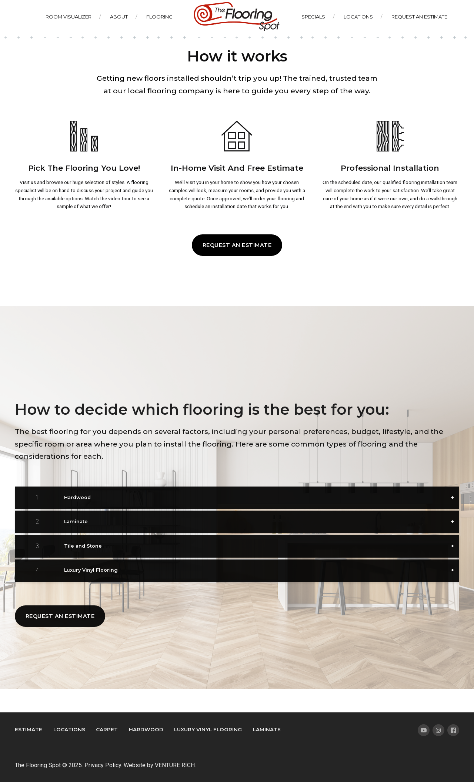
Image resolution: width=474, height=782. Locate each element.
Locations (358, 17)
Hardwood (146, 729)
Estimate (28, 729)
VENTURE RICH (175, 765)
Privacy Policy (102, 765)
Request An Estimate (419, 17)
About (119, 17)
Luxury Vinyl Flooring (208, 729)
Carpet (107, 729)
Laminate (267, 729)
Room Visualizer (68, 17)
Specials (313, 17)
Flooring (159, 17)
